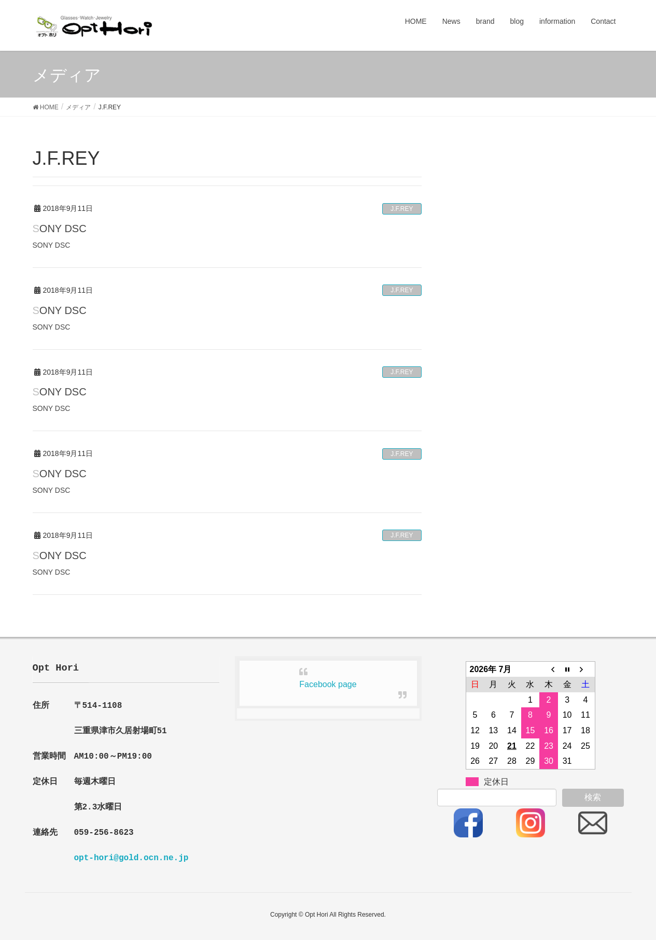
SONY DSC (60, 228)
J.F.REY (401, 208)
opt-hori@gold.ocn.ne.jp (131, 858)
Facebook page (327, 684)
